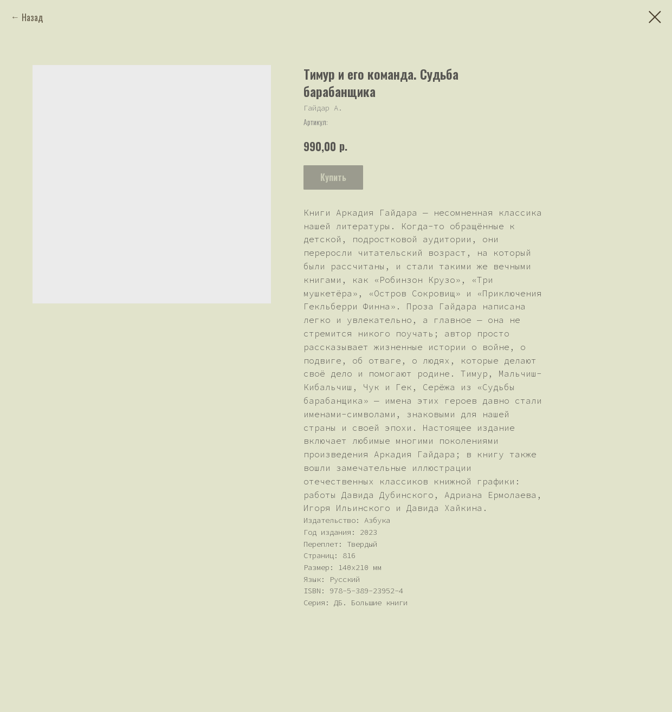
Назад (32, 17)
